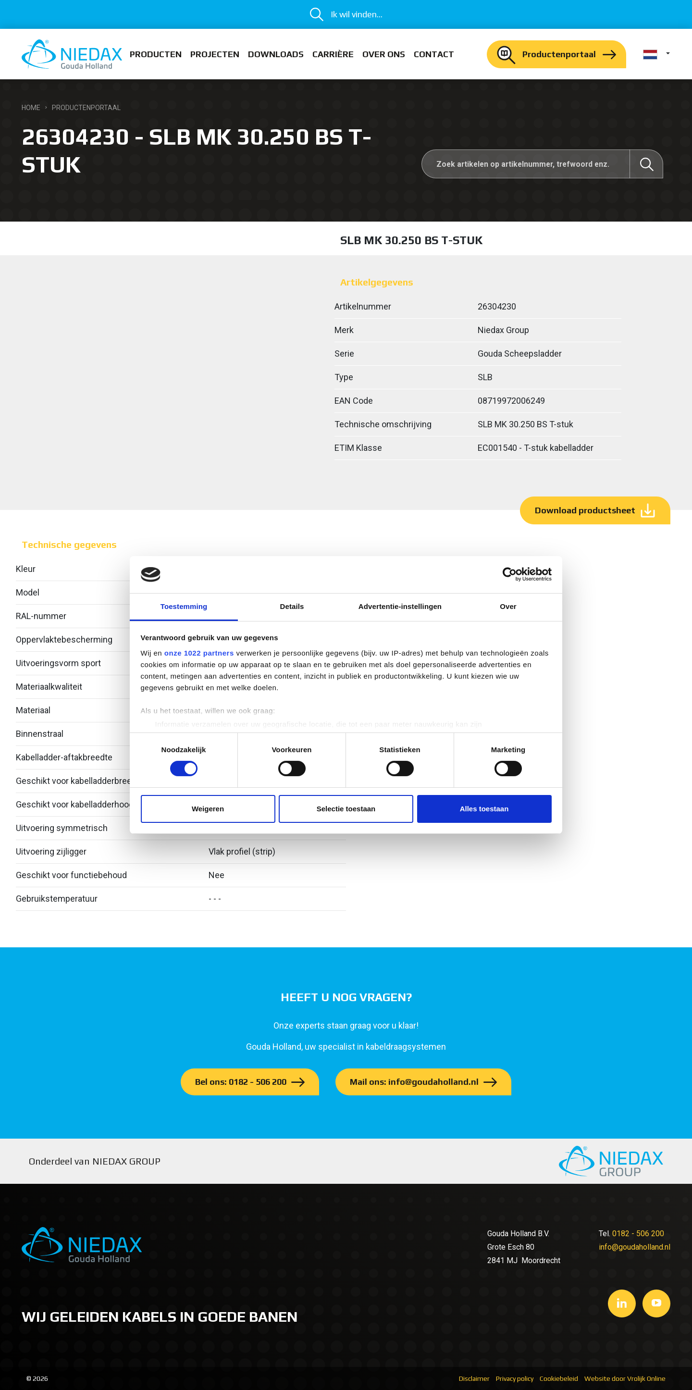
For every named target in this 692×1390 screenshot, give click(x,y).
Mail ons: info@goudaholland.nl (414, 1082)
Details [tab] (292, 606)
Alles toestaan (484, 809)
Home (31, 108)
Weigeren (208, 809)
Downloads (276, 54)
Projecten (214, 54)
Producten (156, 54)
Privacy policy (514, 1378)
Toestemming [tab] (184, 606)
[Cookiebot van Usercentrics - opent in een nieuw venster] (510, 574)
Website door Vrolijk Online (625, 1378)
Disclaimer (474, 1378)
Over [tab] (508, 606)
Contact (434, 54)
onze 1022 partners (199, 653)
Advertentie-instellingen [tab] (400, 606)
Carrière (333, 54)
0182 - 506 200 (638, 1233)
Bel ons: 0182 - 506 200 (240, 1082)
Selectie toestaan (346, 809)
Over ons (383, 54)
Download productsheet (585, 510)
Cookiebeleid (559, 1378)
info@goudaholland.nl (634, 1247)
